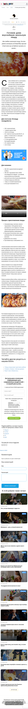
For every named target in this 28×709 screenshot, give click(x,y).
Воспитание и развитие (14, 405)
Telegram (6, 430)
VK (5, 435)
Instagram (6, 433)
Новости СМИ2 (3, 450)
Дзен (5, 437)
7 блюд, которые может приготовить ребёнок (15, 367)
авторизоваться (20, 24)
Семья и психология (14, 407)
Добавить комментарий (10, 485)
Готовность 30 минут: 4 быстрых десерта (14, 369)
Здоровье (14, 403)
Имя (2, 466)
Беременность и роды (14, 404)
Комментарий (4, 472)
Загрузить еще (14, 689)
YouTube (6, 431)
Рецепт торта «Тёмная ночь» (11, 370)
